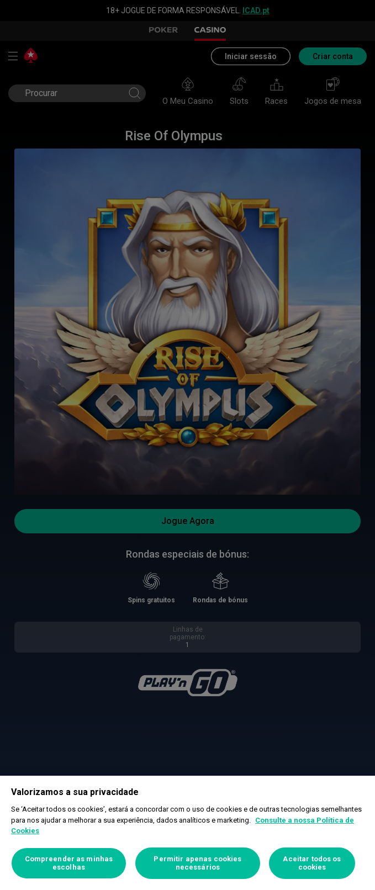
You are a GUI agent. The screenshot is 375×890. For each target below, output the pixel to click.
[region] (187, 833)
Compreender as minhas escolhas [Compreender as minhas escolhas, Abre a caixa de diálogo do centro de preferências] (69, 863)
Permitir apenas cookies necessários (197, 863)
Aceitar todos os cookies (312, 863)
